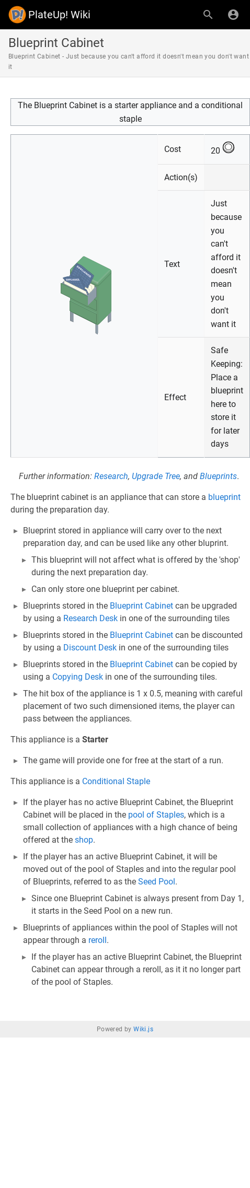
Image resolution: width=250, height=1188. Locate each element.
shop (84, 840)
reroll (97, 940)
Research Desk (90, 618)
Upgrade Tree (156, 476)
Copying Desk (77, 677)
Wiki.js (143, 1029)
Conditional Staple (116, 781)
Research (111, 476)
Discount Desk (90, 648)
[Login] (233, 14)
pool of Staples (156, 815)
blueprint (224, 497)
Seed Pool (156, 882)
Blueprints (218, 476)
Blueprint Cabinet (141, 606)
